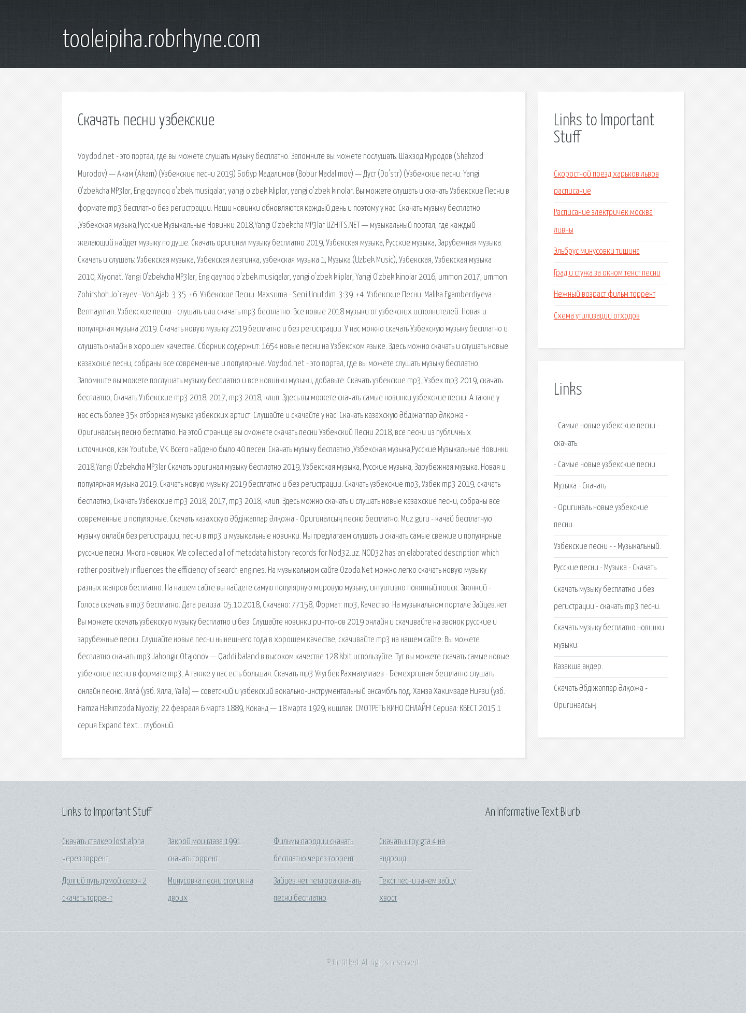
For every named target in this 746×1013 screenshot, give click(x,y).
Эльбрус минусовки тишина (597, 251)
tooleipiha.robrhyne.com (161, 40)
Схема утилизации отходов (597, 316)
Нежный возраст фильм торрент (604, 294)
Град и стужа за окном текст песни (607, 273)
